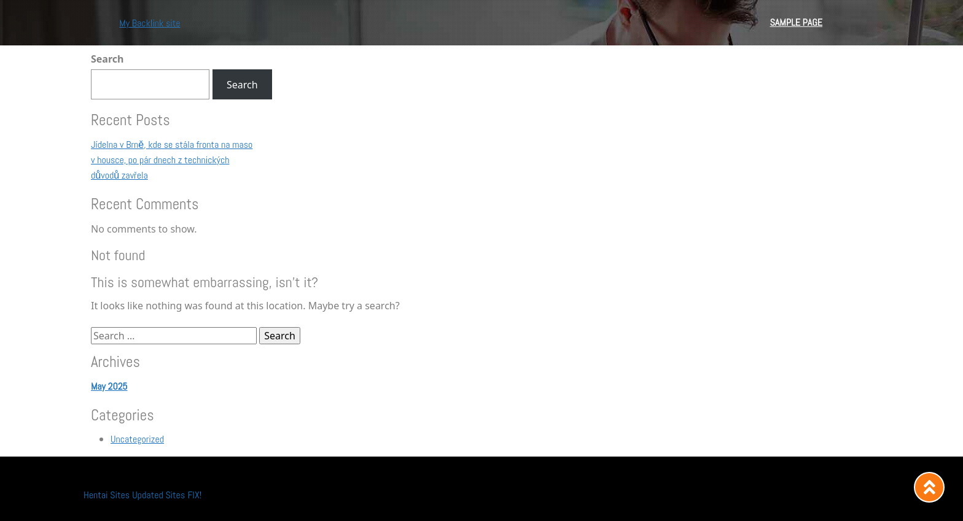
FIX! (194, 494)
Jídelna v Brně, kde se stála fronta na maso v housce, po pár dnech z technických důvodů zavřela (171, 160)
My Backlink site (149, 23)
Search (107, 59)
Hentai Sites (107, 494)
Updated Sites (158, 494)
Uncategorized (137, 439)
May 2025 (109, 386)
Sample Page (796, 22)
